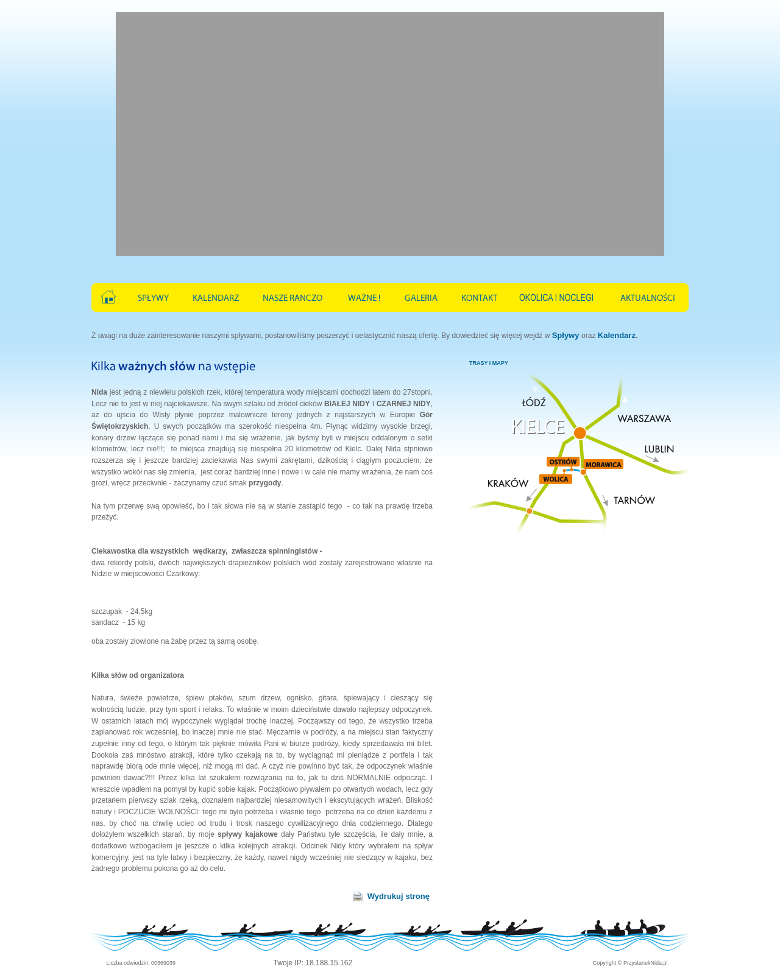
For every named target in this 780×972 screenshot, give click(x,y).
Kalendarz (617, 335)
